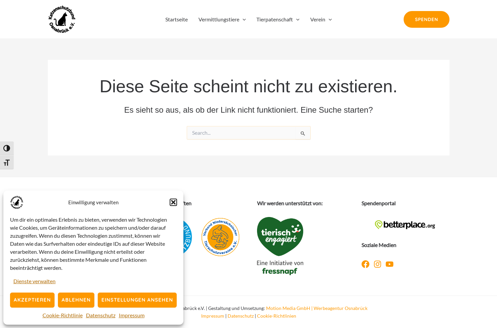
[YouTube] (390, 264)
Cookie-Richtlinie (63, 315)
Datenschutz (100, 315)
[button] (173, 202)
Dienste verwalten (34, 281)
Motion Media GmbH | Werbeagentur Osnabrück (316, 308)
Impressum (132, 315)
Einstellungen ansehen (137, 300)
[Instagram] (378, 264)
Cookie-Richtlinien (276, 316)
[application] (242, 19)
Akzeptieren (32, 300)
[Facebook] (365, 264)
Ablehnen (76, 300)
